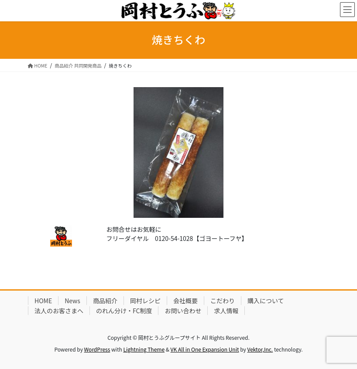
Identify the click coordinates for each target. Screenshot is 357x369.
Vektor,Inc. (260, 349)
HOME (43, 300)
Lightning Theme (144, 349)
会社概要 (185, 300)
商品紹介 (105, 300)
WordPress (97, 349)
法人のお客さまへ (58, 310)
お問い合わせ (183, 310)
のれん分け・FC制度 (124, 310)
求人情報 (226, 310)
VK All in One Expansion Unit (205, 349)
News (72, 300)
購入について (265, 300)
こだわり (222, 300)
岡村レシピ (145, 300)
